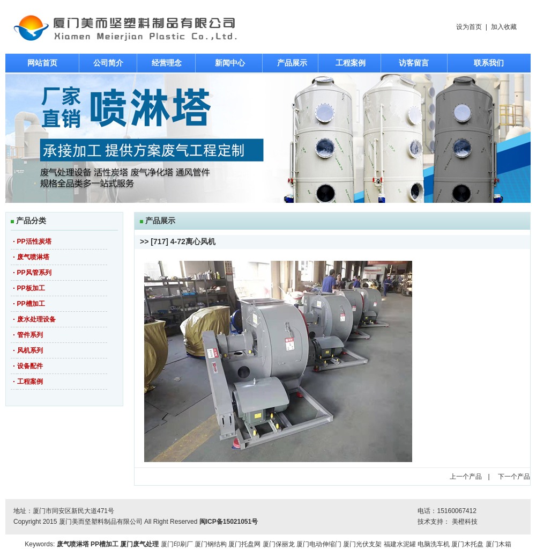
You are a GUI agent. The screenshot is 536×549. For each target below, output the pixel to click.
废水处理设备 (36, 319)
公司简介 (108, 62)
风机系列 (30, 350)
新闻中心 (230, 62)
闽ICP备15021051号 (228, 521)
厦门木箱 (498, 544)
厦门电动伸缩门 (318, 544)
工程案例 (351, 62)
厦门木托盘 (467, 544)
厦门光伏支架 (362, 544)
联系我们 (489, 62)
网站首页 (42, 62)
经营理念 (167, 62)
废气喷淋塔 (33, 257)
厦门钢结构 (211, 544)
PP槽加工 (31, 304)
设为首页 (469, 27)
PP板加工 (31, 288)
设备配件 (30, 366)
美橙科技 (465, 521)
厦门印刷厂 (177, 544)
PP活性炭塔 (34, 241)
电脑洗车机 (434, 544)
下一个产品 (514, 476)
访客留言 (414, 62)
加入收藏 (504, 27)
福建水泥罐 (400, 544)
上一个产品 (466, 476)
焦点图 (268, 138)
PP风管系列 (34, 272)
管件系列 (30, 335)
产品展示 (292, 62)
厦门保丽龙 (279, 544)
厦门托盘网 (244, 544)
